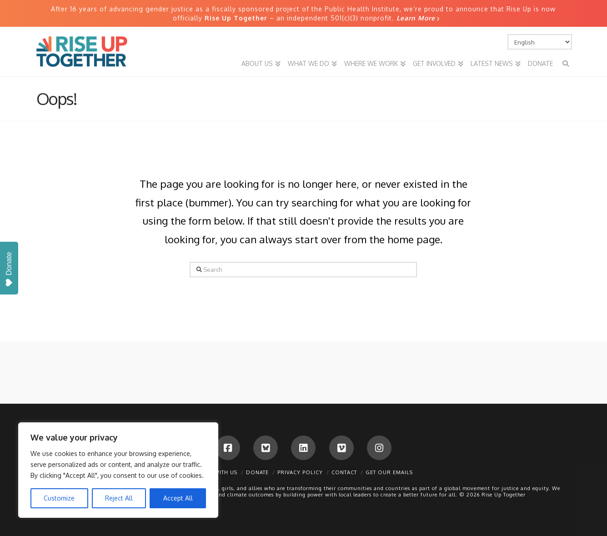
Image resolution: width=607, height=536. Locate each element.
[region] (118, 470)
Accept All (178, 498)
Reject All (119, 498)
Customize (59, 498)
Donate (257, 472)
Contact (344, 472)
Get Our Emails (389, 472)
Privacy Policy (300, 472)
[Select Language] (539, 42)
